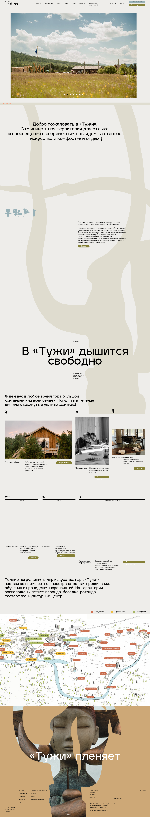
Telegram (143, 790)
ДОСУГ (58, 3)
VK (144, 792)
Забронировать (64, 462)
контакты (112, 3)
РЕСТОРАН (67, 3)
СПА (74, 3)
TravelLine (7, 104)
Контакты (33, 793)
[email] (99, 797)
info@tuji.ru (8, 811)
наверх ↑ (69, 814)
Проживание (49, 3)
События (22, 799)
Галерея (33, 796)
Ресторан (139, 468)
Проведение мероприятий (39, 790)
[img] (13, 3)
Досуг (21, 802)
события (82, 3)
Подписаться (117, 798)
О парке (38, 3)
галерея (121, 3)
